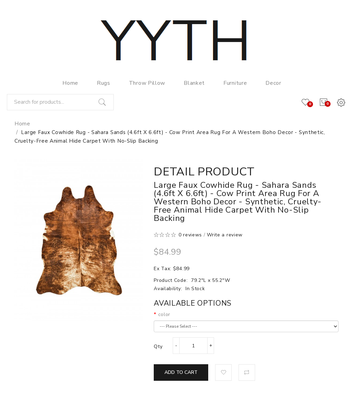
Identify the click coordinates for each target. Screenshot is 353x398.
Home (22, 123)
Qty (158, 346)
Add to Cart (181, 372)
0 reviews (190, 235)
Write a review (225, 235)
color (164, 314)
